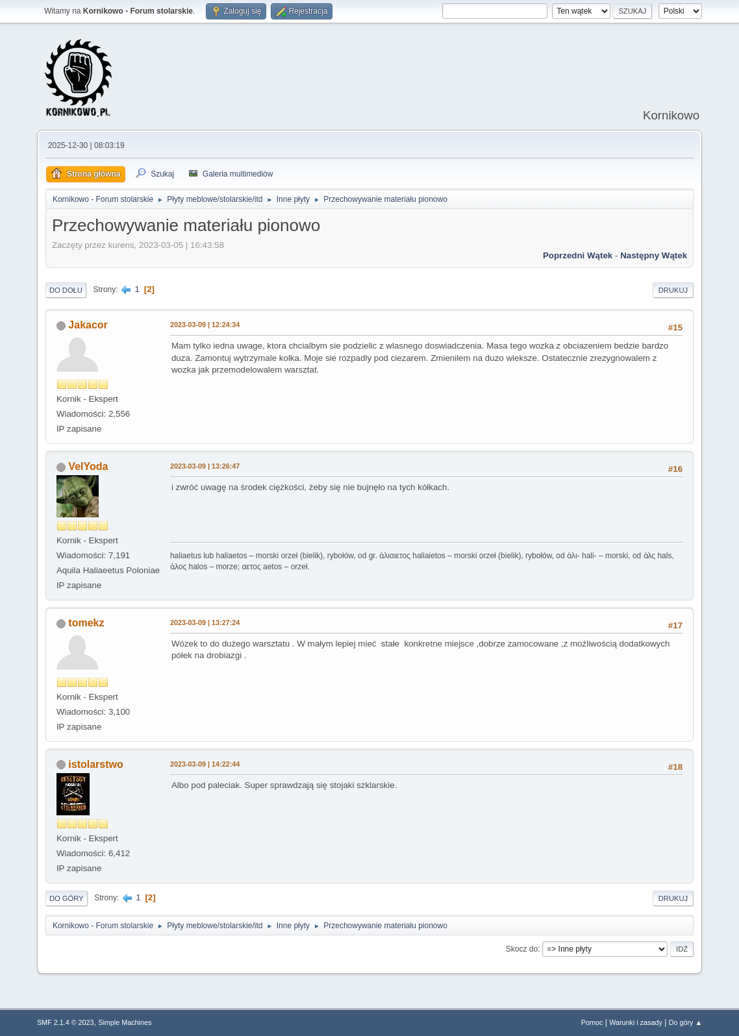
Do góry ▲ (685, 1022)
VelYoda (88, 466)
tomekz (86, 622)
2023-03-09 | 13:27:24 (205, 622)
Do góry (66, 898)
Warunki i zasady (635, 1022)
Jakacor (87, 324)
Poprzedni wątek (577, 255)
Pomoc (592, 1022)
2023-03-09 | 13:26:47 (205, 466)
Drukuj (673, 290)
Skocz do (522, 949)
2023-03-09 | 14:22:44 (205, 764)
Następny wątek (653, 255)
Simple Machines (124, 1022)
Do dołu (65, 290)
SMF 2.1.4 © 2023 (65, 1022)
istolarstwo (95, 764)
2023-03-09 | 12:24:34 (205, 324)
